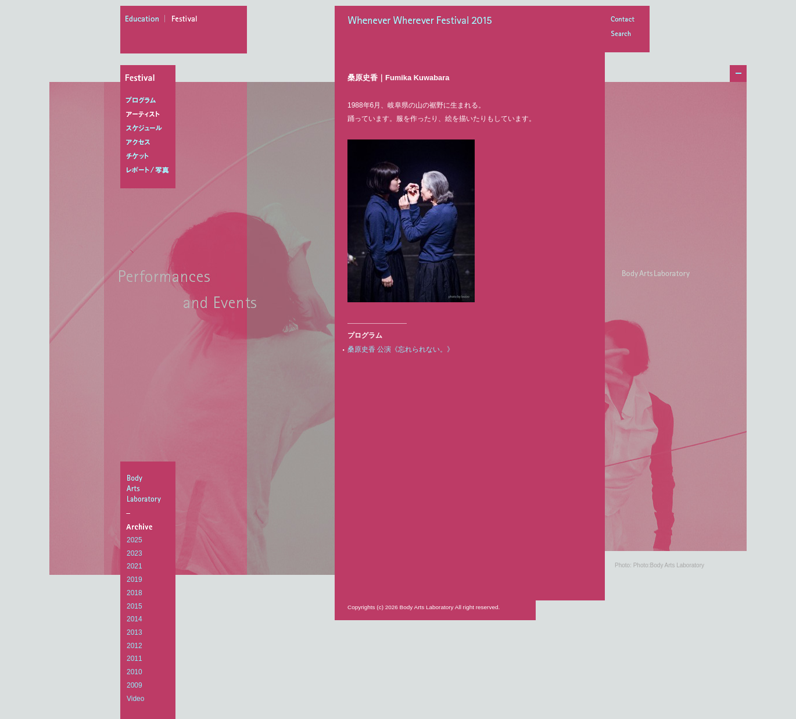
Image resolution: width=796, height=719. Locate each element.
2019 (134, 579)
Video (135, 699)
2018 (134, 593)
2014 (134, 619)
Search (622, 34)
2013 (134, 632)
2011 (134, 658)
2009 (134, 685)
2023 (134, 553)
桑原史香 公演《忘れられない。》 (400, 349)
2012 (134, 646)
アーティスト (150, 114)
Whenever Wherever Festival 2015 (423, 21)
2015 (134, 606)
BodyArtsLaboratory (149, 488)
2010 (134, 672)
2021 (134, 566)
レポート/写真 (150, 170)
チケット (150, 156)
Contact (622, 20)
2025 (134, 540)
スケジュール (150, 128)
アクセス (150, 142)
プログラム (150, 101)
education (145, 20)
